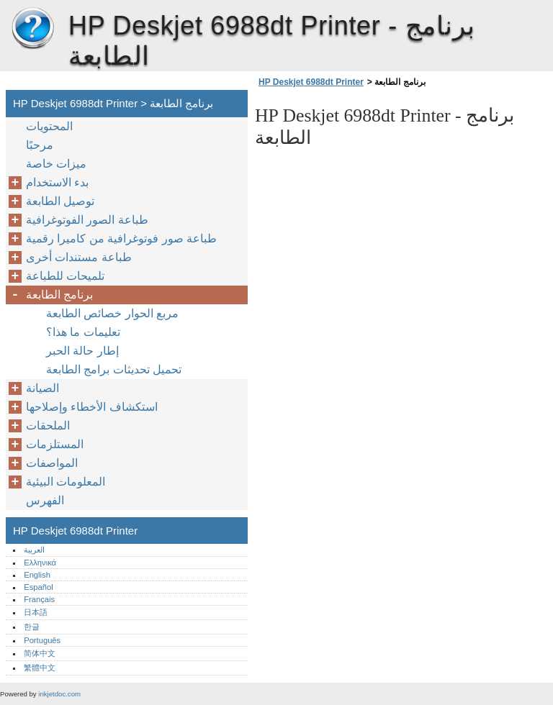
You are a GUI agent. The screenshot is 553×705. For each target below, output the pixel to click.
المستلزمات (55, 444)
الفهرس (45, 500)
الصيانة (42, 388)
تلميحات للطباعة (65, 276)
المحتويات (49, 126)
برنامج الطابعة (59, 294)
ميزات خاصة (56, 164)
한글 (32, 626)
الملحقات (48, 425)
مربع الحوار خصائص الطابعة (112, 313)
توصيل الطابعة (60, 201)
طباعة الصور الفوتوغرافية (87, 220)
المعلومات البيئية (65, 482)
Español (38, 587)
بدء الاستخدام (57, 182)
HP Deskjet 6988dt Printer (32, 28)
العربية (34, 549)
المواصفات (52, 463)
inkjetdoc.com (59, 694)
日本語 (36, 612)
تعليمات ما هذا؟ (83, 332)
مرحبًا (39, 145)
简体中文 (39, 653)
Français (39, 599)
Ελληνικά (40, 562)
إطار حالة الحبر (82, 351)
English (37, 574)
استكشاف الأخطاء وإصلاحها (92, 407)
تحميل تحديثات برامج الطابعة (113, 369)
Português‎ (42, 640)
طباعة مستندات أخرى (79, 257)
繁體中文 (39, 667)
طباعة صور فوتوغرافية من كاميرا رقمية (121, 238)
